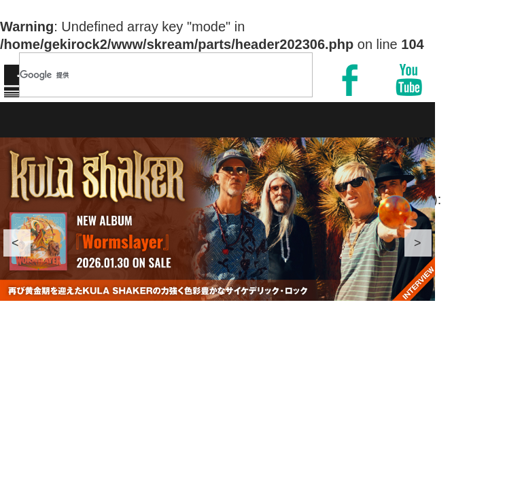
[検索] (148, 74)
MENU (480, 69)
